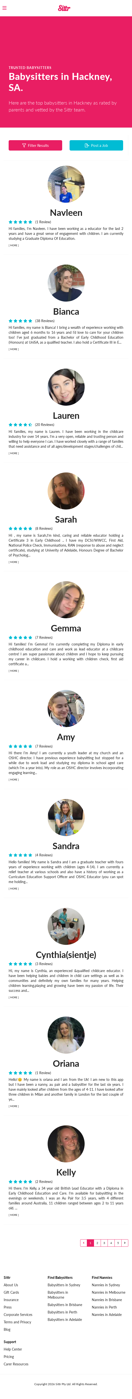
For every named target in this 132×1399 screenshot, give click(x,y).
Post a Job (96, 145)
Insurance (11, 1300)
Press (8, 1307)
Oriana (66, 1063)
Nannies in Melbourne (108, 1292)
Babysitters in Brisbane (65, 1305)
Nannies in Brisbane (107, 1300)
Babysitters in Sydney (64, 1285)
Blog (7, 1329)
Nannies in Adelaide (107, 1314)
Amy (66, 736)
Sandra (66, 845)
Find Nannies (102, 1277)
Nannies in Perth (104, 1307)
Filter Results (35, 145)
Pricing (9, 1357)
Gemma (66, 627)
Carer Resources (16, 1364)
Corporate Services (18, 1314)
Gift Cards (11, 1292)
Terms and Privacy (17, 1322)
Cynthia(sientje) (66, 954)
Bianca (66, 311)
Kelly (66, 1172)
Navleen (66, 212)
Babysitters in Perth (62, 1312)
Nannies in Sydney (106, 1285)
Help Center (13, 1349)
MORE (13, 245)
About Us (11, 1285)
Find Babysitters (60, 1277)
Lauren (66, 415)
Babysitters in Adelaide (65, 1319)
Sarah (66, 519)
